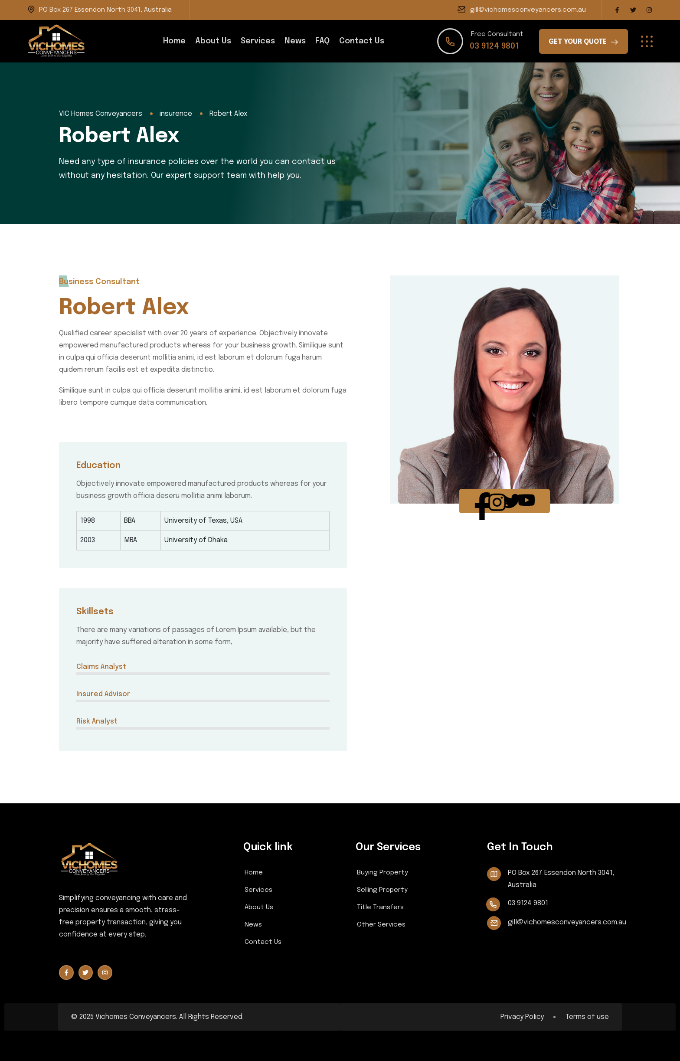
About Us (213, 41)
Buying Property (382, 872)
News (295, 41)
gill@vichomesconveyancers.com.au (528, 10)
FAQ (322, 41)
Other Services (381, 924)
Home (174, 41)
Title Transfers (380, 907)
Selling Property (382, 890)
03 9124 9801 (494, 46)
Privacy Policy (522, 1017)
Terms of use (587, 1017)
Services (258, 41)
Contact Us (361, 41)
